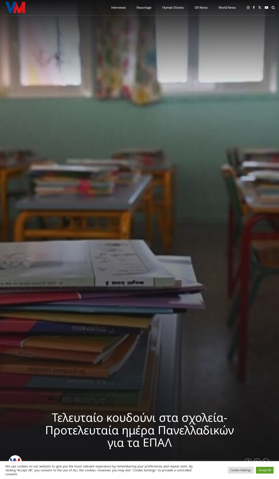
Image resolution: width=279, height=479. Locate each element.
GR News (201, 8)
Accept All (265, 470)
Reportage (144, 8)
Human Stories (173, 8)
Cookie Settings (240, 470)
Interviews (118, 8)
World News (227, 8)
